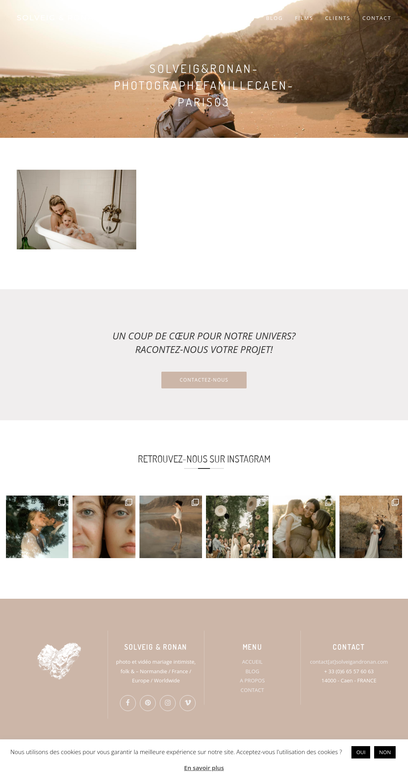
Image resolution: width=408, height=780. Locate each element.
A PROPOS (252, 680)
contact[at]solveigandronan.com (349, 661)
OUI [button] (360, 752)
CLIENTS (338, 18)
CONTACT (377, 18)
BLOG (274, 18)
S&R (190, 18)
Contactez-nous (204, 379)
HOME (162, 18)
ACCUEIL (252, 661)
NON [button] (385, 752)
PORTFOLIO (228, 18)
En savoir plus (204, 768)
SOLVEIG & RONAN (59, 17)
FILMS (304, 18)
